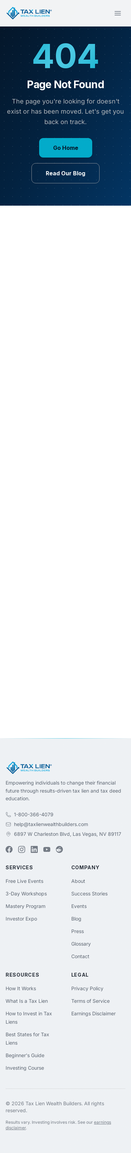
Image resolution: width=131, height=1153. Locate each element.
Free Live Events (24, 881)
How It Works (21, 988)
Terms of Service (90, 1001)
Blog (76, 919)
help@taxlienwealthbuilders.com (51, 824)
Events (79, 906)
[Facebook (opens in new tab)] (9, 849)
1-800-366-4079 (33, 814)
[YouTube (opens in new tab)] (46, 849)
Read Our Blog (65, 173)
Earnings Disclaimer (93, 1013)
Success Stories (89, 893)
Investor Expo (21, 919)
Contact (80, 956)
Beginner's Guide (25, 1055)
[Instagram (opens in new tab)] (21, 849)
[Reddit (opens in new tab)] (59, 849)
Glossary (81, 944)
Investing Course (25, 1068)
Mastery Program (25, 906)
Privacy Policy (87, 988)
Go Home (65, 147)
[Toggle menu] (117, 13)
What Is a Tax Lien (27, 1001)
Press (77, 931)
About (78, 881)
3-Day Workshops (26, 893)
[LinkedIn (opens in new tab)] (34, 849)
